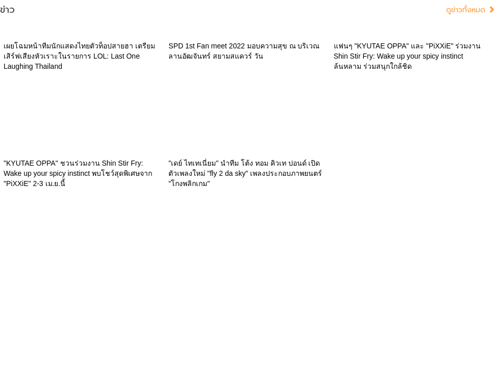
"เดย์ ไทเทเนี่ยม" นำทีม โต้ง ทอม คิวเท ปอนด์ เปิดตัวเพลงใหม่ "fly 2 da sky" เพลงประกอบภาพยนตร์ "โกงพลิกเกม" (245, 173)
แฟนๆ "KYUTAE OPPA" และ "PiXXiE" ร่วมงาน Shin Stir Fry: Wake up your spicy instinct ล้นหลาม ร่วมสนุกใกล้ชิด (407, 56)
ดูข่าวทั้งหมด (470, 10)
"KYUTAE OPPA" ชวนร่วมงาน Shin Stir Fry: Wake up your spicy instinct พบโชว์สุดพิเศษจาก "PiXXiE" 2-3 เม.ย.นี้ (78, 173)
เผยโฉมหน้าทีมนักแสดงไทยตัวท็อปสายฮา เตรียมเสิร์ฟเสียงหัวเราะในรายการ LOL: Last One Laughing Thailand (79, 56)
